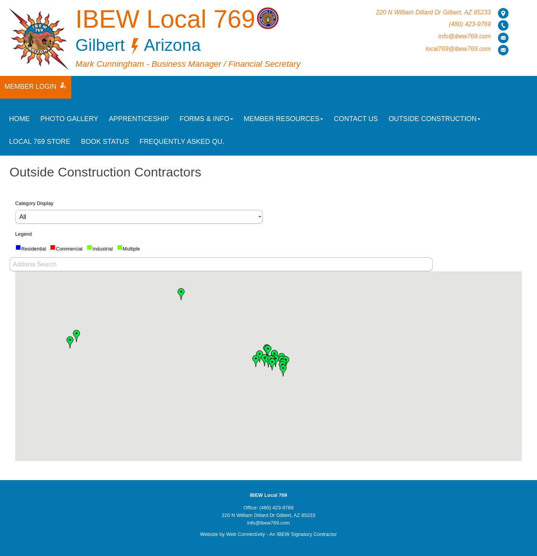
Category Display (34, 203)
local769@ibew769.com (458, 49)
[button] (268, 351)
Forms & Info (206, 119)
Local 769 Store (40, 141)
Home (19, 119)
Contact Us (356, 119)
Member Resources (283, 119)
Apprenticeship (139, 119)
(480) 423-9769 (470, 24)
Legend (23, 234)
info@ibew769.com (464, 36)
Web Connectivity (245, 534)
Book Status (105, 141)
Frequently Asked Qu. (182, 141)
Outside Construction (434, 119)
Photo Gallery (69, 119)
